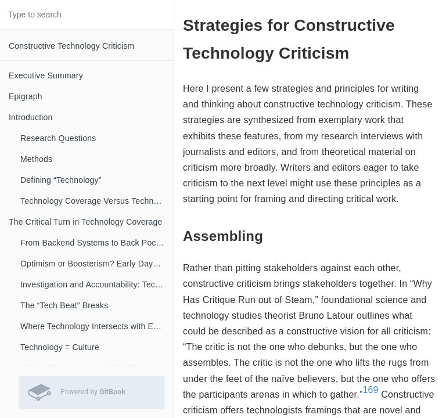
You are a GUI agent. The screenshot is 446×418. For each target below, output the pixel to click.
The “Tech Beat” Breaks (64, 305)
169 (370, 390)
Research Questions (58, 138)
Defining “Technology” (61, 180)
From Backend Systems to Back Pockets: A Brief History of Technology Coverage (97, 242)
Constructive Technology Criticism (71, 46)
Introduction (31, 117)
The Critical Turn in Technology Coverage (86, 221)
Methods (36, 159)
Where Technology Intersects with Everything (97, 326)
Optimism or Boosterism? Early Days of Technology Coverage (97, 263)
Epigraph (25, 96)
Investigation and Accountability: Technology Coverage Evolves (97, 284)
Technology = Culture (59, 347)
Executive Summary (46, 75)
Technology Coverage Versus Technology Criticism (97, 201)
